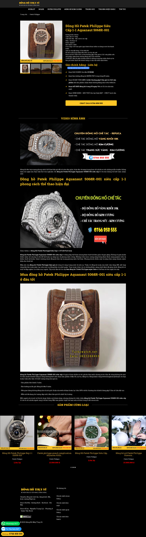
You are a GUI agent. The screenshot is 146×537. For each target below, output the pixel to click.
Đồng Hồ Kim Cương (73, 9)
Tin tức (122, 9)
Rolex (41, 9)
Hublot (31, 9)
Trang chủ (23, 14)
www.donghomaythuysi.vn (112, 377)
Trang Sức (90, 9)
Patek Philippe (54, 9)
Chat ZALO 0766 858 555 (91, 103)
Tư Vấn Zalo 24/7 (12, 529)
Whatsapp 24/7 (12, 524)
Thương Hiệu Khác (106, 9)
